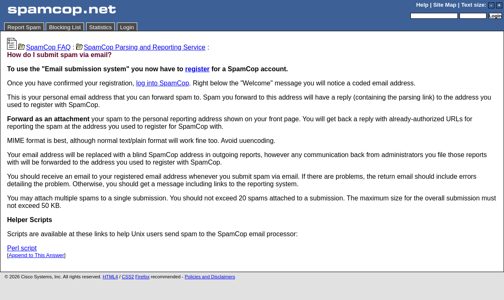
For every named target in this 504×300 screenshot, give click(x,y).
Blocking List (65, 27)
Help (422, 5)
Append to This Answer (36, 255)
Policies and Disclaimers (210, 276)
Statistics (100, 27)
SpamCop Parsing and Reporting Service (140, 47)
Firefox (142, 276)
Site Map (445, 5)
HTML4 (110, 276)
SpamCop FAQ (44, 47)
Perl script (22, 248)
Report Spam (24, 27)
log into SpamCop (162, 83)
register (197, 68)
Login (127, 27)
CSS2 (128, 276)
